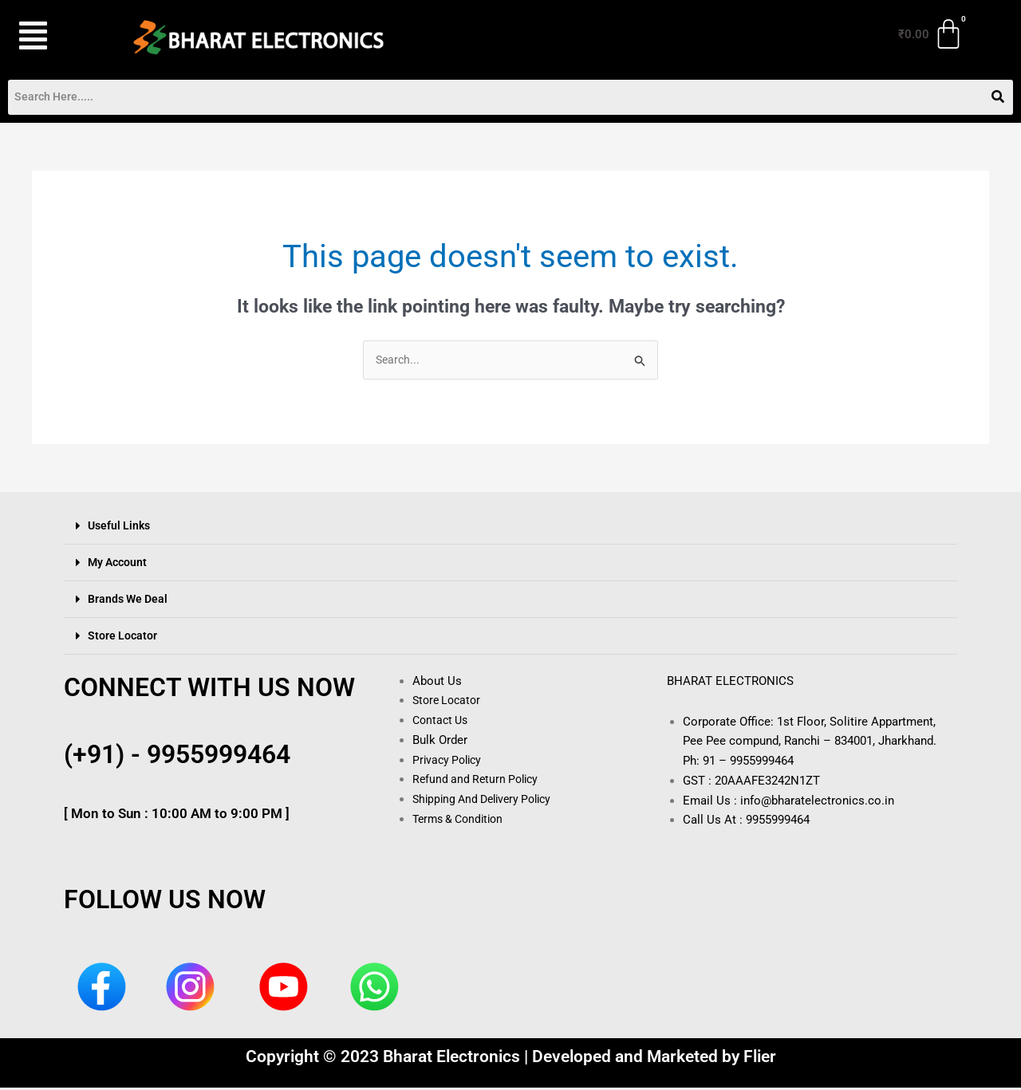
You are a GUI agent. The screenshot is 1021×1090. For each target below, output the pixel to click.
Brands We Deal (130, 600)
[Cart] (931, 34)
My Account (119, 564)
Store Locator (123, 637)
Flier (759, 1058)
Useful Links (121, 527)
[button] (55, 36)
